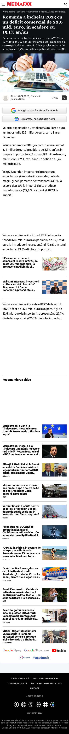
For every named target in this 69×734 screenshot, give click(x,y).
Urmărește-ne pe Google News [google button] (34, 119)
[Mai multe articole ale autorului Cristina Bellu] (5, 98)
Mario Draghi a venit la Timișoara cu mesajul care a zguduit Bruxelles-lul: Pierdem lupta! (21, 430)
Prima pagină (8, 11)
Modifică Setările (34, 695)
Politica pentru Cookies (45, 679)
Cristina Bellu (18, 99)
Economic (22, 11)
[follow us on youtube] (59, 651)
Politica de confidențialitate (46, 683)
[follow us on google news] (12, 651)
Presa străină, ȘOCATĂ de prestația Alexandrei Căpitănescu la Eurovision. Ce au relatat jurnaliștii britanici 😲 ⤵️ (20, 531)
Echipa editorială (20, 679)
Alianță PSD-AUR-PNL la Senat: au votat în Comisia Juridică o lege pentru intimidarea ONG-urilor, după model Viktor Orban (21, 468)
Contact (34, 688)
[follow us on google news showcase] (36, 651)
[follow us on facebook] (41, 658)
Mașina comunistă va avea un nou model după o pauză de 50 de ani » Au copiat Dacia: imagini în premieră (20, 489)
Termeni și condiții (17, 683)
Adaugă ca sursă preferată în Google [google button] (34, 110)
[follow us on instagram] (25, 658)
